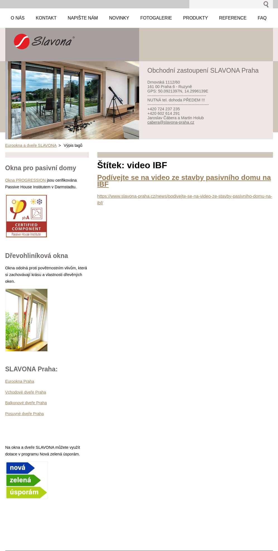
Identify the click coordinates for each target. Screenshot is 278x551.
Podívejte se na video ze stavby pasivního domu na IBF (184, 181)
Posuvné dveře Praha (24, 413)
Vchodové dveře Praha (25, 392)
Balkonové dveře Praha (26, 403)
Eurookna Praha (19, 381)
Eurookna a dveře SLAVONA (31, 145)
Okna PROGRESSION (25, 180)
